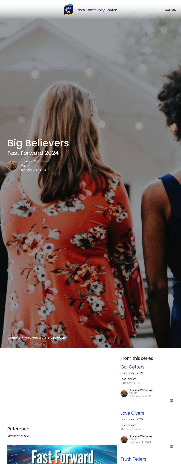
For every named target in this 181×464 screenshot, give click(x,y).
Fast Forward (34, 338)
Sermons (13, 338)
